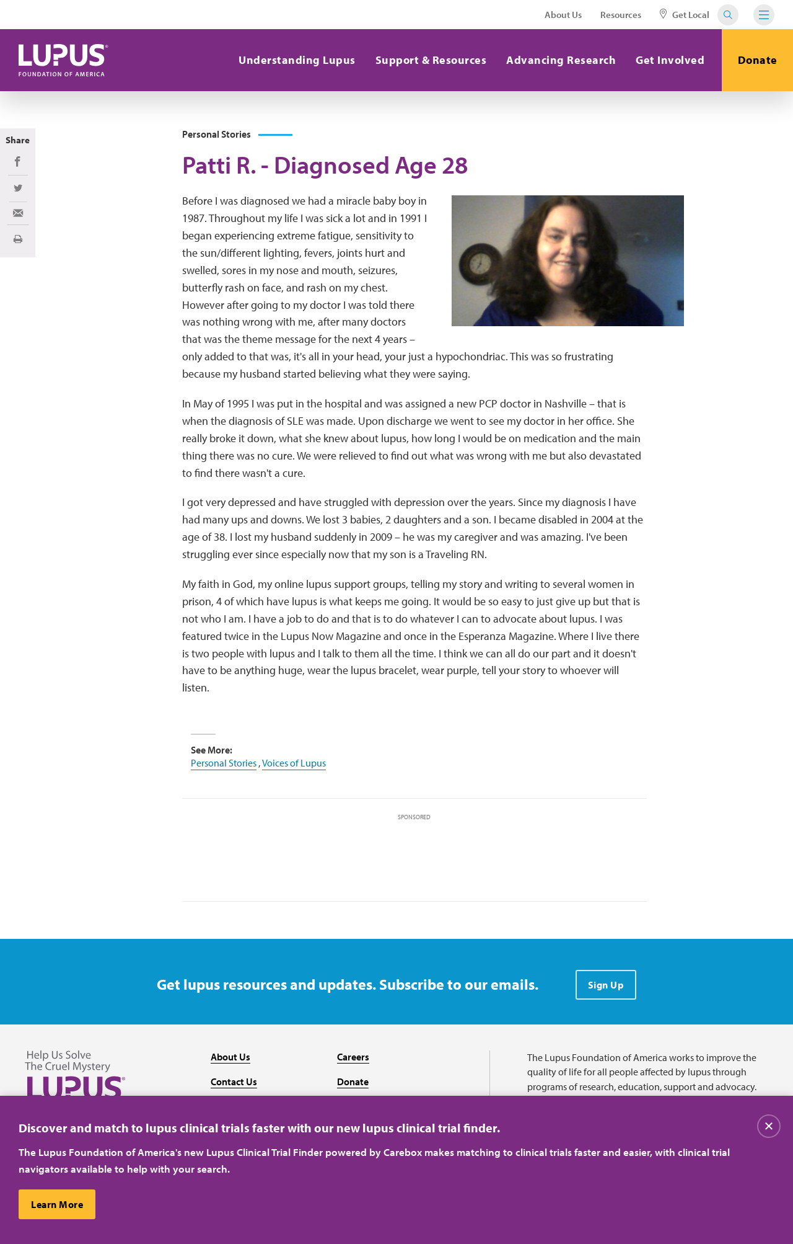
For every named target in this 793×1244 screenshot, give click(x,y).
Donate (758, 60)
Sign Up (606, 985)
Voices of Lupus (294, 763)
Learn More (57, 1204)
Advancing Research (561, 60)
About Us (563, 14)
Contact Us (234, 1081)
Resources (620, 14)
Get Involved (670, 60)
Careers (353, 1057)
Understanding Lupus (297, 60)
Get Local (684, 14)
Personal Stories (223, 763)
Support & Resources (431, 60)
